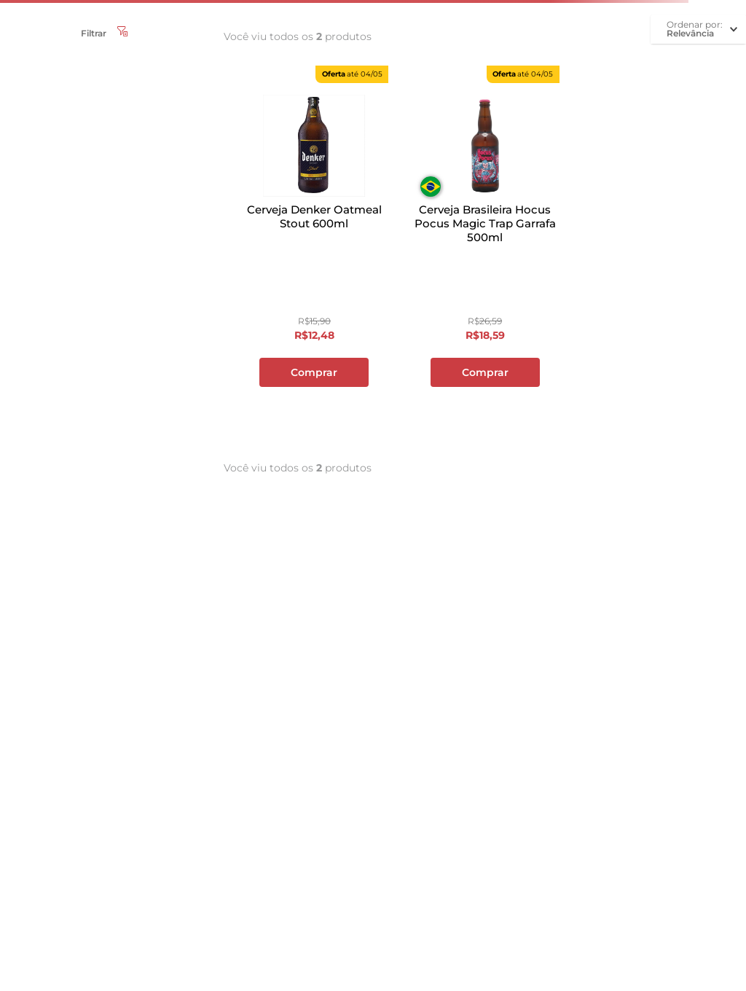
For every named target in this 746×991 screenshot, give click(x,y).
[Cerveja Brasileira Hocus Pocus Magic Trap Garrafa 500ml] (484, 252)
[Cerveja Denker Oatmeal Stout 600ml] (314, 252)
